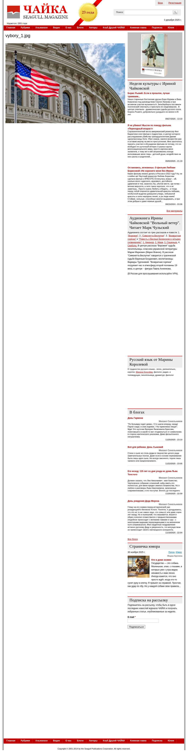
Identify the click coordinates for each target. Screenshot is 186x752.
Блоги (80, 27)
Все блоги (133, 539)
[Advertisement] (94, 710)
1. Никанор (148, 242)
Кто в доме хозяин (161, 560)
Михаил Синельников (170, 421)
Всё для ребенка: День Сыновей (145, 447)
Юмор (179, 552)
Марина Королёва (144, 372)
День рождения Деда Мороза (143, 501)
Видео (56, 27)
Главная (10, 27)
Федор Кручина (174, 556)
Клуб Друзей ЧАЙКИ (114, 27)
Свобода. (132, 245)
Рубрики (25, 27)
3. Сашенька (170, 242)
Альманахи (41, 27)
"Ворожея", (133, 236)
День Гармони (135, 418)
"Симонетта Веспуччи (152, 236)
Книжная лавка (138, 27)
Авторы (93, 27)
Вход (160, 3)
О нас (68, 27)
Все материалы (174, 211)
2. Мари (159, 242)
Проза (171, 552)
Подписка (157, 27)
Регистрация (174, 3)
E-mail (132, 617)
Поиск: (119, 12)
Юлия (171, 27)
